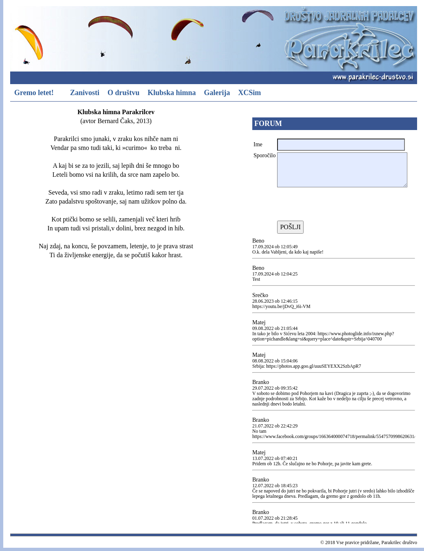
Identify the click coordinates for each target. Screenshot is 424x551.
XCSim (249, 93)
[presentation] (339, 205)
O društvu (123, 93)
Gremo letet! (34, 93)
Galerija (217, 93)
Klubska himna (172, 93)
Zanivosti (84, 93)
